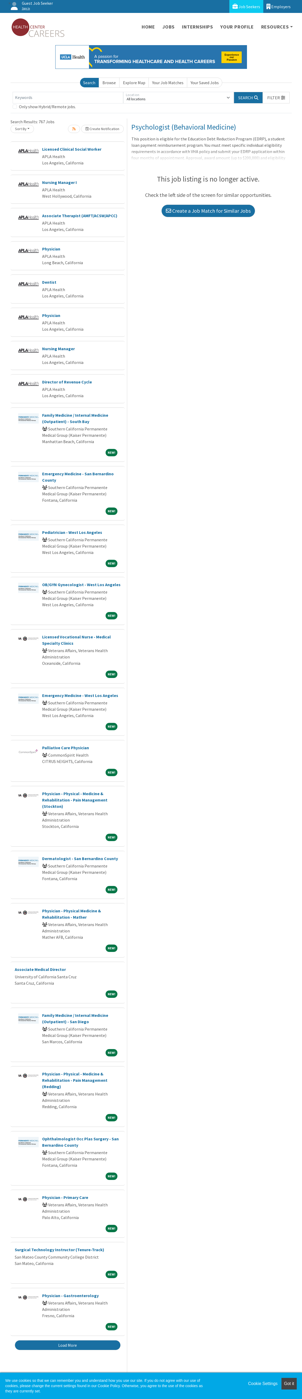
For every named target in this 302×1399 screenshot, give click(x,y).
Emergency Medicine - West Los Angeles (80, 695)
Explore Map (134, 82)
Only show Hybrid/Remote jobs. (47, 106)
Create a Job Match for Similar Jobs (208, 210)
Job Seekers (246, 6)
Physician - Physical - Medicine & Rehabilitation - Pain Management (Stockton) (74, 800)
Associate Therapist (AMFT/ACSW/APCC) (79, 215)
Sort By (21, 128)
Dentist (49, 282)
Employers (278, 6)
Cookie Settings (263, 1383)
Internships (197, 27)
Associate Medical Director (40, 969)
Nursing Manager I (59, 182)
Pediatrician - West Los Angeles (72, 532)
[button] (276, 97)
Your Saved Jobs (205, 82)
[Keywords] (68, 97)
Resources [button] (275, 27)
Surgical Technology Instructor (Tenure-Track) (59, 1249)
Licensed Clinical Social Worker (71, 149)
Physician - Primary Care (65, 1197)
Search (89, 82)
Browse (109, 82)
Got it (289, 1383)
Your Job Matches (168, 82)
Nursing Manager (58, 348)
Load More (67, 1345)
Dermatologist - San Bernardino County (80, 858)
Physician (51, 249)
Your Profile (237, 27)
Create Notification (102, 128)
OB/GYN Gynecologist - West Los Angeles (81, 584)
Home (148, 27)
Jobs (168, 27)
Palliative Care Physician (65, 747)
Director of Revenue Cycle (67, 382)
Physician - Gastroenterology (70, 1295)
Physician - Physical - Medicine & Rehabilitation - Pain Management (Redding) (74, 1080)
